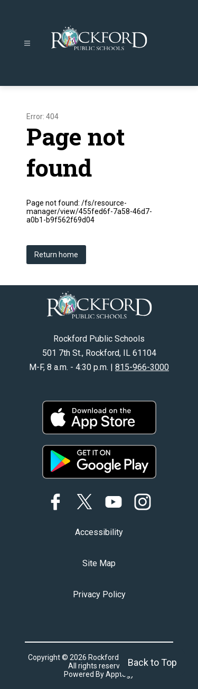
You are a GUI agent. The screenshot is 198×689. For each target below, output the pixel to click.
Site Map (99, 563)
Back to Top (152, 662)
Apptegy (120, 674)
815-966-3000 (142, 367)
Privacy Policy (99, 594)
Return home (56, 254)
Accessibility (99, 532)
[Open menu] (27, 43)
